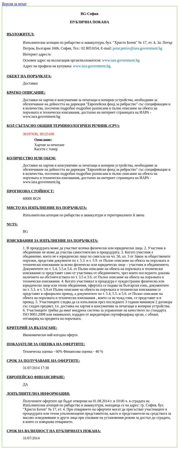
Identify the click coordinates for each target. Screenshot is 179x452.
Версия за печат (14, 4)
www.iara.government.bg (120, 60)
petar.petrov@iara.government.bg (137, 48)
